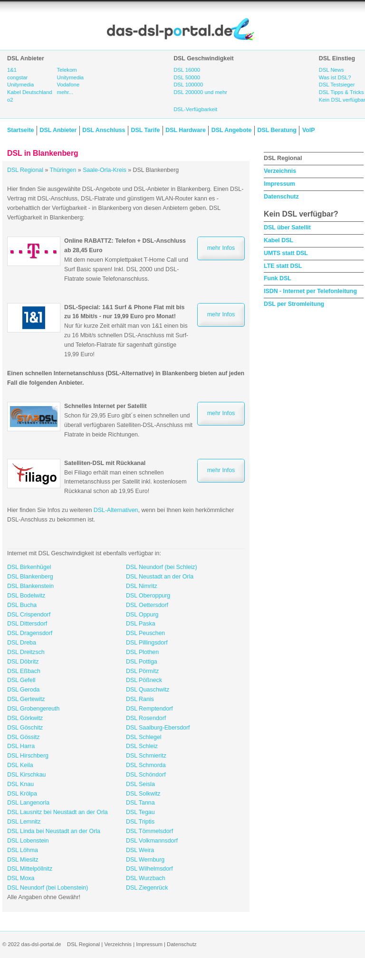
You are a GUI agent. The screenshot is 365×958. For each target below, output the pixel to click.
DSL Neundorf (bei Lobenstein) (47, 887)
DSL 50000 (186, 77)
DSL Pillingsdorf (147, 642)
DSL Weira (140, 850)
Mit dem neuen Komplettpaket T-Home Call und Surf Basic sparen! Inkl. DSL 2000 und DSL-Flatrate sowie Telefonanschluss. (126, 259)
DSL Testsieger (337, 84)
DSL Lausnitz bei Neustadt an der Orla (57, 812)
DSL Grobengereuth (33, 708)
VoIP (308, 130)
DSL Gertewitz (26, 699)
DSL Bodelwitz (26, 595)
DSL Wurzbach (145, 878)
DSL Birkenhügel (29, 567)
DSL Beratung (276, 130)
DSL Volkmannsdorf (152, 840)
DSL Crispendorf (28, 614)
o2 (10, 100)
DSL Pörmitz (142, 671)
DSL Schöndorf (146, 774)
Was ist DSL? (335, 77)
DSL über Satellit (287, 227)
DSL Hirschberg (27, 755)
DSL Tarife (145, 130)
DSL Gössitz (23, 737)
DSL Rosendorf (146, 718)
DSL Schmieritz (146, 755)
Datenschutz (281, 196)
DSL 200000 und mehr (200, 92)
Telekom (67, 70)
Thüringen (63, 170)
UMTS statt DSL (286, 253)
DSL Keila (20, 765)
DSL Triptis (140, 821)
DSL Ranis (140, 699)
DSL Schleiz (142, 746)
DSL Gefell (21, 680)
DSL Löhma (22, 850)
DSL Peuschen (145, 633)
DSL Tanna (140, 802)
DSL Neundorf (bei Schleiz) (161, 567)
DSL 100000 (188, 84)
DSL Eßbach (23, 671)
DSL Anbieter (58, 130)
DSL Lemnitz (23, 821)
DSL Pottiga (141, 661)
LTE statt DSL (283, 266)
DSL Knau (20, 784)
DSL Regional (25, 170)
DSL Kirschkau (26, 774)
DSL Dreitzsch (26, 652)
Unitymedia (20, 84)
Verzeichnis (280, 171)
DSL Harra (21, 746)
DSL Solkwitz (143, 793)
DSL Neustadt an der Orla (159, 576)
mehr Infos (221, 248)
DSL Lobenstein (28, 840)
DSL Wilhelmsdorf (149, 868)
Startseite (20, 130)
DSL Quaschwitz (147, 689)
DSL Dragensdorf (29, 633)
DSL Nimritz (141, 586)
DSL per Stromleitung (294, 304)
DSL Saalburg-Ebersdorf (158, 727)
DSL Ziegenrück (147, 887)
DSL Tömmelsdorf (149, 831)
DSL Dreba (21, 642)
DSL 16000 (186, 70)
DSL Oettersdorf (147, 605)
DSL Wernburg (145, 859)
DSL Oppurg (142, 614)
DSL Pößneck (144, 680)
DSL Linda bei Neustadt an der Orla (53, 831)
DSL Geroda (23, 689)
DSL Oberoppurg (148, 595)
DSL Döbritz (22, 661)
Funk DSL (277, 278)
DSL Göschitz (25, 727)
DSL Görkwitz (25, 718)
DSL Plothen (142, 652)
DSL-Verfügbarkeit (195, 109)
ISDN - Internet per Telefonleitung (310, 291)
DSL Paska (140, 623)
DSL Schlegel (144, 737)
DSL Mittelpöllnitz (29, 868)
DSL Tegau (140, 812)
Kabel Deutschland (29, 92)
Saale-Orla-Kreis (104, 170)
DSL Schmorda (146, 765)
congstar (17, 77)
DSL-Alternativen (116, 510)
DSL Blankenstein (30, 586)
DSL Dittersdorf (27, 623)
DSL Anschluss (103, 130)
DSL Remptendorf (149, 708)
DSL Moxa (20, 878)
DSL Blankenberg (30, 576)
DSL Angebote (231, 130)
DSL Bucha (22, 605)
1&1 (12, 70)
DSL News (331, 70)
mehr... (65, 92)
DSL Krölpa (22, 793)
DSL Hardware (185, 130)
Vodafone (68, 84)
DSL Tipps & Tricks (341, 92)
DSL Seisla (140, 784)
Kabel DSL (278, 240)
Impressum (279, 183)
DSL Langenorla (28, 802)
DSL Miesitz (22, 859)
